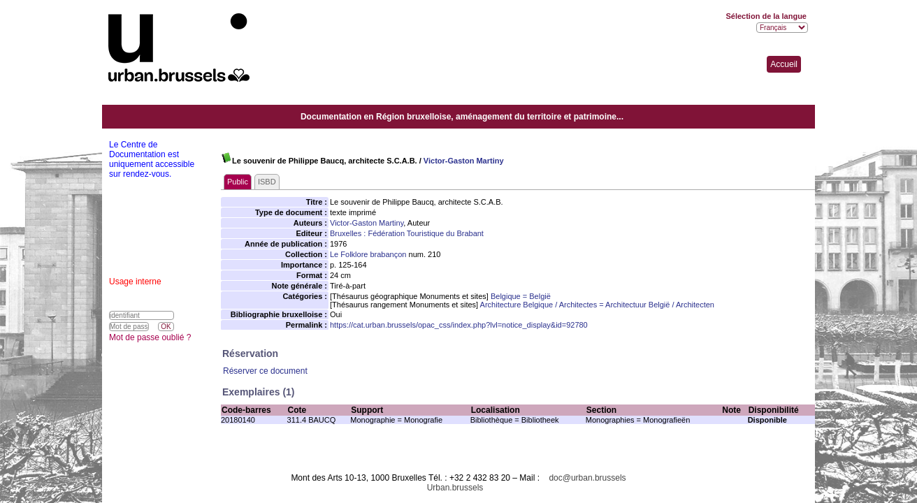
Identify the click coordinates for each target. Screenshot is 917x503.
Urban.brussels (455, 488)
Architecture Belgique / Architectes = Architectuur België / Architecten (597, 304)
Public (237, 181)
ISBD (267, 181)
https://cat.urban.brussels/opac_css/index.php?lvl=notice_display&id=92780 (459, 325)
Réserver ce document (265, 371)
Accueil (783, 64)
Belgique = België (521, 296)
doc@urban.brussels (587, 478)
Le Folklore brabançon (368, 254)
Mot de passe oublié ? (150, 337)
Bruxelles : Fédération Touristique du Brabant (407, 233)
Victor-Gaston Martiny (464, 160)
